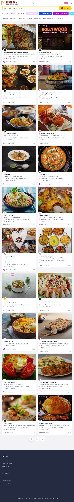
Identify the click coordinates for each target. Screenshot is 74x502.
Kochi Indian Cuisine (46, 256)
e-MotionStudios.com (51, 498)
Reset (21, 14)
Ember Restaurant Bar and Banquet (16, 52)
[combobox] (31, 8)
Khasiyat (7, 174)
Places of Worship (7, 463)
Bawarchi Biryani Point (46, 134)
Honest (6, 301)
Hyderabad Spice (10, 134)
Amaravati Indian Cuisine (48, 301)
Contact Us (5, 486)
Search (65, 8)
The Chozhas (8, 215)
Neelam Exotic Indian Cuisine (14, 93)
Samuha (42, 174)
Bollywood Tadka (45, 52)
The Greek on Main (10, 382)
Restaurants (5, 461)
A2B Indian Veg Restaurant (48, 342)
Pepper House (8, 342)
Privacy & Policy (6, 480)
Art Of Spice (8, 423)
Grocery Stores (6, 466)
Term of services (6, 483)
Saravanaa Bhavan (46, 423)
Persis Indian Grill (45, 215)
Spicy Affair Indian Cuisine (48, 382)
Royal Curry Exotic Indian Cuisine (50, 93)
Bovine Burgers (9, 256)
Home (3, 478)
